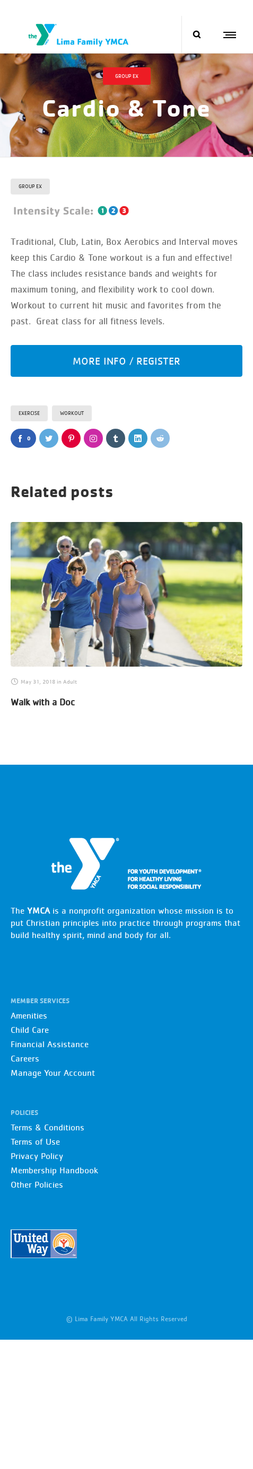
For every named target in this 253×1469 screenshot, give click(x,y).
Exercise (29, 413)
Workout (72, 413)
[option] (126, 617)
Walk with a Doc (43, 702)
